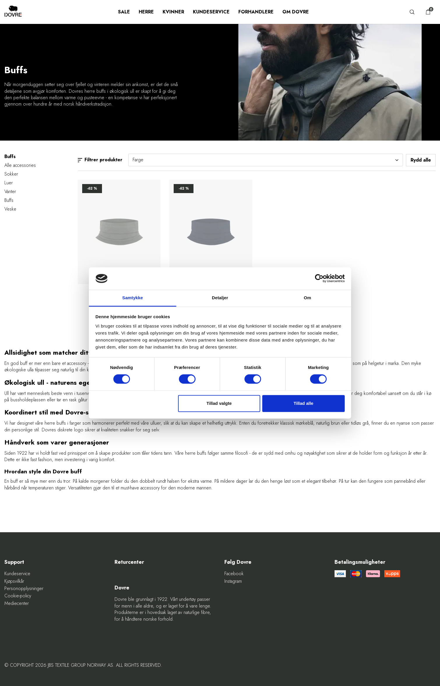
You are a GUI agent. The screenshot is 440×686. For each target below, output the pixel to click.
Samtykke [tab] (132, 297)
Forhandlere (256, 11)
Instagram (233, 581)
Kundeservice (211, 11)
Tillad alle (303, 403)
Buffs (8, 200)
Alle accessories (20, 165)
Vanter (10, 191)
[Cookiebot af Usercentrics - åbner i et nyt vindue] (319, 278)
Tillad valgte (219, 403)
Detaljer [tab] (220, 297)
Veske (10, 209)
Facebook (234, 573)
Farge (266, 159)
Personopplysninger (23, 588)
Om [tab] (307, 297)
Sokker (11, 174)
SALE (124, 11)
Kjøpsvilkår (14, 581)
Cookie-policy (17, 596)
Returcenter (129, 562)
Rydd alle (421, 160)
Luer (8, 182)
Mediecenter (16, 603)
